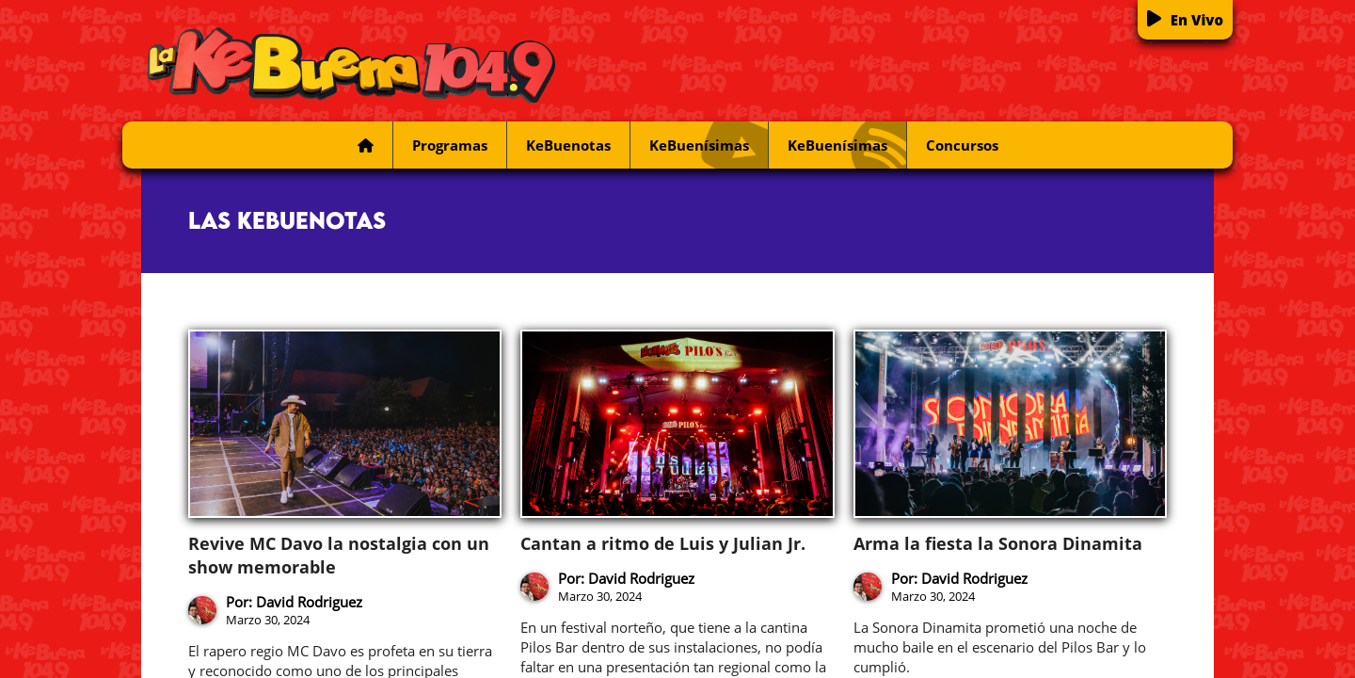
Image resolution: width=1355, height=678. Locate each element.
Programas (449, 145)
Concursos (962, 145)
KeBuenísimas (708, 145)
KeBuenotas (568, 145)
